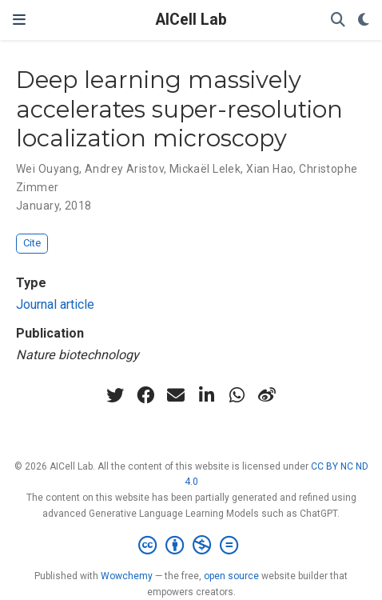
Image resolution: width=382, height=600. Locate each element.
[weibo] (267, 395)
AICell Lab (191, 19)
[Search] (338, 20)
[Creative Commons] (191, 545)
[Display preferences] (363, 20)
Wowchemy (127, 576)
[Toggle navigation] (19, 19)
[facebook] (145, 395)
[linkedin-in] (206, 395)
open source (231, 576)
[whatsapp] (237, 395)
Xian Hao (269, 168)
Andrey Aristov (124, 168)
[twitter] (115, 395)
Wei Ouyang (47, 168)
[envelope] (176, 395)
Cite (32, 243)
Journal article (55, 304)
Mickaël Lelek (205, 168)
